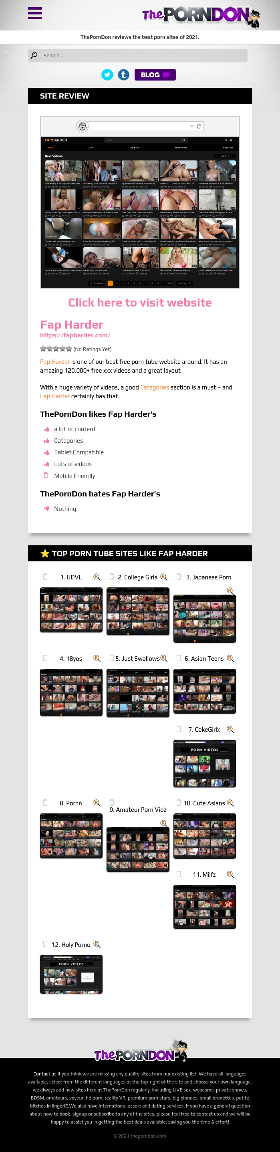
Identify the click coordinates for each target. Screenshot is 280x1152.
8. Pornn (71, 803)
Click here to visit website (140, 302)
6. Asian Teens (204, 658)
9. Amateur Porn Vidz (138, 809)
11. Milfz (204, 874)
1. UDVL (71, 577)
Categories (154, 387)
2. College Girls (137, 577)
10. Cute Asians (204, 803)
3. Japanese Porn (209, 577)
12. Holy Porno (70, 944)
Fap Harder (55, 361)
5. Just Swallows (137, 658)
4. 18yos (71, 658)
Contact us (44, 1074)
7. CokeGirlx (204, 729)
